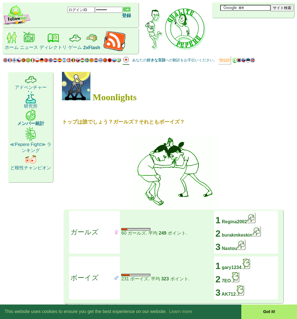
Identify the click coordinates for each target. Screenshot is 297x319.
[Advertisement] (246, 27)
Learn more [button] (180, 311)
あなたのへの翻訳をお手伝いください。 (174, 60)
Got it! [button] (269, 311)
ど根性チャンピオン (30, 167)
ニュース (29, 47)
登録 (126, 15)
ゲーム (75, 47)
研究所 (31, 106)
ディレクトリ (53, 47)
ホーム (11, 47)
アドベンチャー (31, 87)
